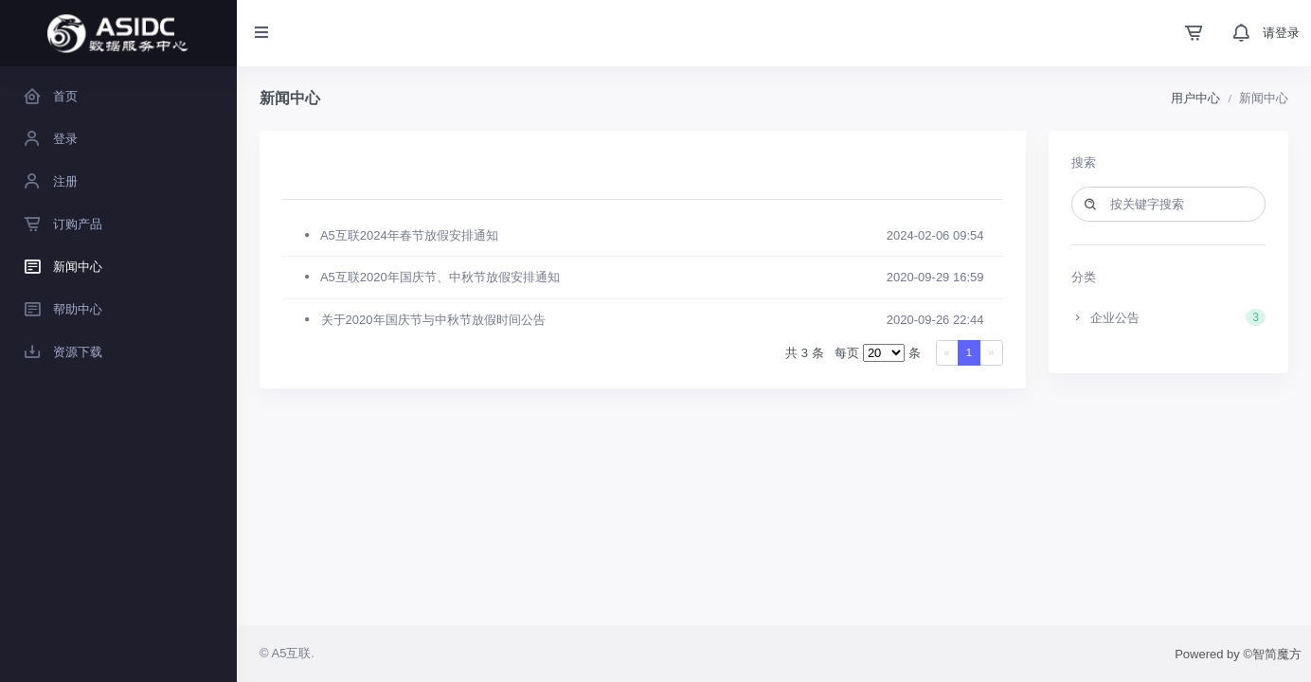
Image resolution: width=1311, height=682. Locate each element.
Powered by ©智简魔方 (1238, 654)
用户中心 (1195, 98)
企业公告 (1168, 317)
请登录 (1281, 33)
